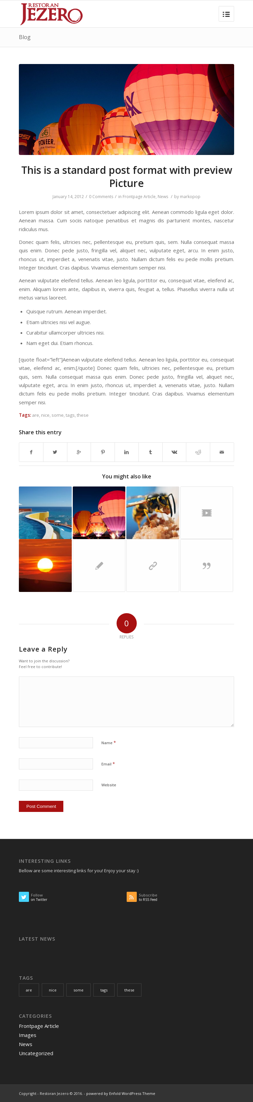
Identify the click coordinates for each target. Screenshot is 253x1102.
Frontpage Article (139, 196)
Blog (25, 37)
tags (70, 415)
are (35, 415)
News (163, 196)
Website (108, 784)
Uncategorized (36, 1053)
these (83, 415)
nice (45, 415)
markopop (190, 196)
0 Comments (101, 196)
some (58, 415)
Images (27, 1035)
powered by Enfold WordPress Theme (120, 1093)
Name (108, 742)
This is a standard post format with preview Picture (126, 176)
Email (108, 764)
